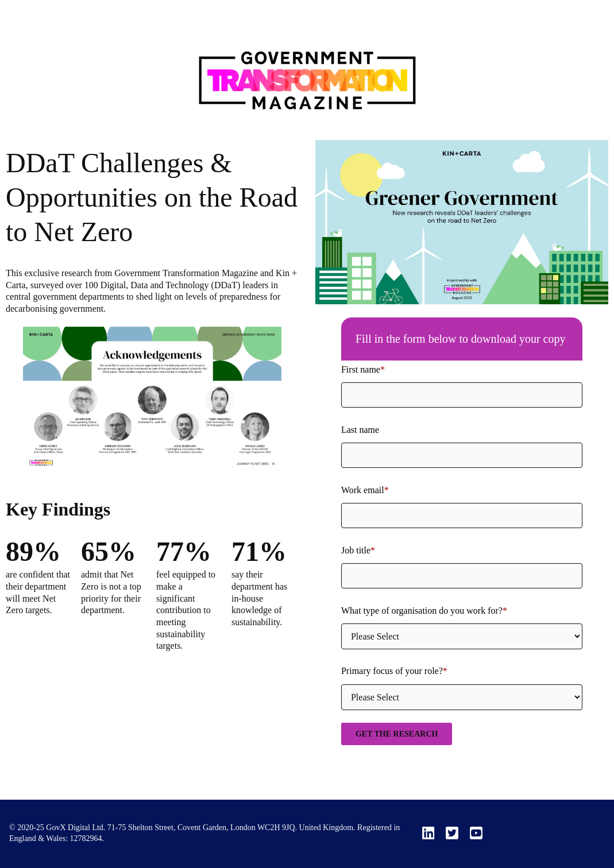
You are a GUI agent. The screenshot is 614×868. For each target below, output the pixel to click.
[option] (152, 401)
